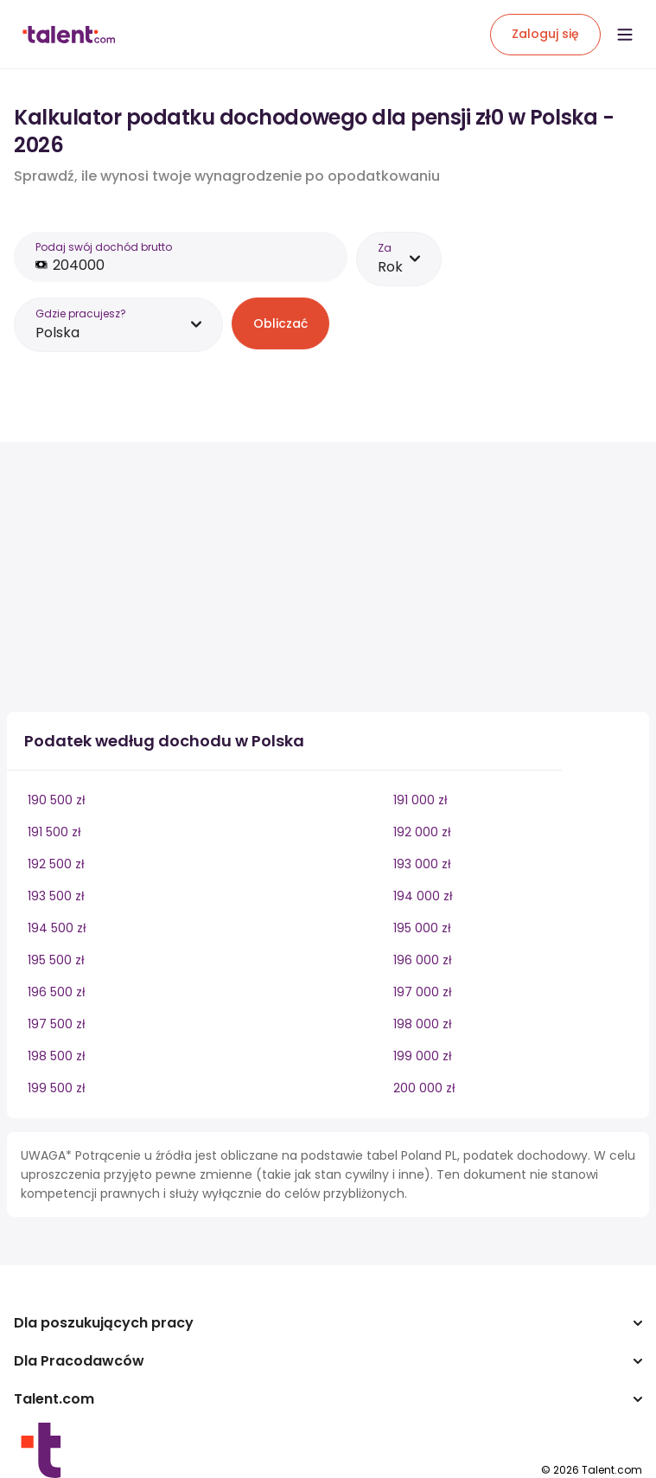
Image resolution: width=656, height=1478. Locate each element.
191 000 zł (420, 800)
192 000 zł (422, 832)
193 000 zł (422, 864)
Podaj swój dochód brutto (103, 247)
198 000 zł (422, 1024)
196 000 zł (422, 960)
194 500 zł (57, 928)
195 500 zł (56, 960)
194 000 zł (423, 896)
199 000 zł (422, 1056)
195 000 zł (422, 928)
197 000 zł (422, 992)
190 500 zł (57, 800)
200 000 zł (424, 1088)
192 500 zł (56, 864)
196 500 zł (57, 992)
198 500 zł (57, 1056)
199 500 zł (57, 1088)
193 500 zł (56, 896)
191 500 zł (54, 832)
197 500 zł (57, 1024)
